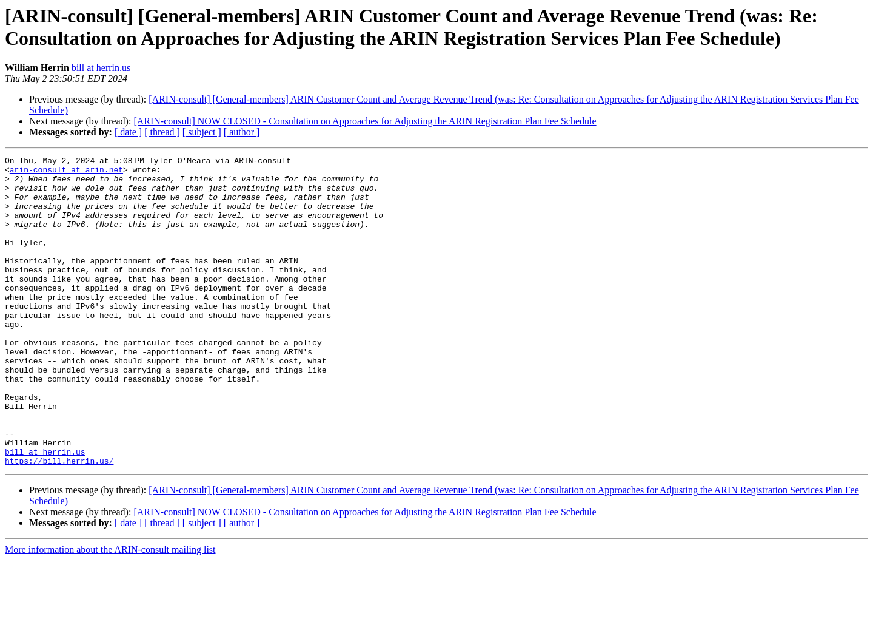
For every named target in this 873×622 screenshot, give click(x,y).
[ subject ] (201, 132)
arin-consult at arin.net (66, 172)
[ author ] (242, 132)
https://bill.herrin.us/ (59, 522)
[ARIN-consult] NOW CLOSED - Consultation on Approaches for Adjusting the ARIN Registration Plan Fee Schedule (364, 121)
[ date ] (128, 132)
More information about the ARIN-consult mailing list (110, 611)
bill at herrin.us (101, 68)
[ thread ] (162, 132)
